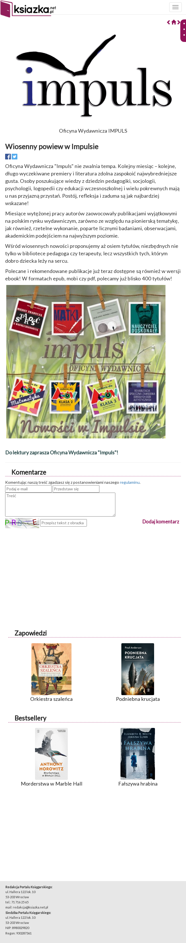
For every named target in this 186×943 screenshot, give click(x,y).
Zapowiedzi (31, 633)
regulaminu (130, 482)
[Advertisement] (93, 568)
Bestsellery (30, 718)
